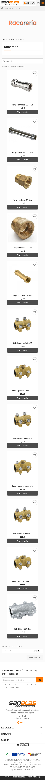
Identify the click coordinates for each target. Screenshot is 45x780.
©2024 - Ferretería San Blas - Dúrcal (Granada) (22, 776)
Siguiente (37, 651)
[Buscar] (22, 8)
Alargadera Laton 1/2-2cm (22, 200)
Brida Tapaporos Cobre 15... (22, 390)
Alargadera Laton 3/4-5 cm (22, 295)
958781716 (23, 722)
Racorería (11, 47)
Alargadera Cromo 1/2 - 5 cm (22, 105)
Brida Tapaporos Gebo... (22, 629)
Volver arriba (35, 657)
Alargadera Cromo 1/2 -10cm (22, 152)
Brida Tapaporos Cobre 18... (22, 486)
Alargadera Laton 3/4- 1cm (22, 248)
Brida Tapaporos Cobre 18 (22, 438)
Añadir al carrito (22, 112)
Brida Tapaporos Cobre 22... (22, 581)
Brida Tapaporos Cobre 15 (22, 343)
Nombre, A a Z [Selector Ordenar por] (22, 60)
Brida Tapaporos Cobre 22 (22, 533)
